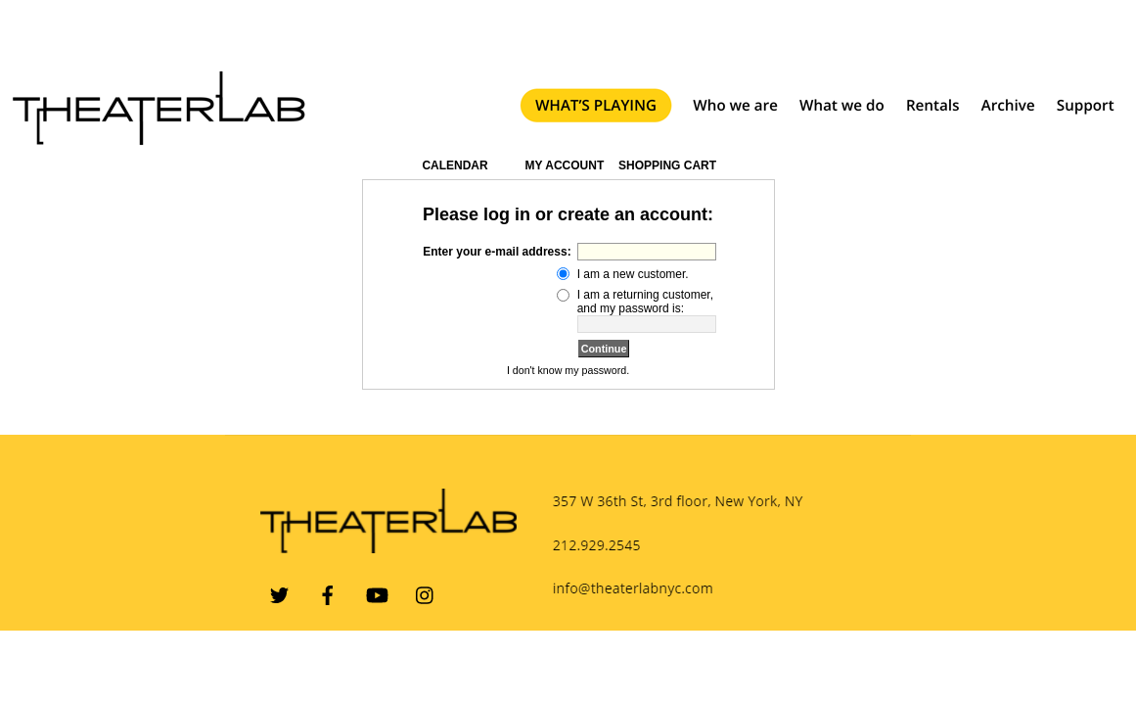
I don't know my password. (568, 370)
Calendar (454, 165)
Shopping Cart (667, 165)
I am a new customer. (633, 274)
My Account (563, 165)
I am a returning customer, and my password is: (645, 301)
